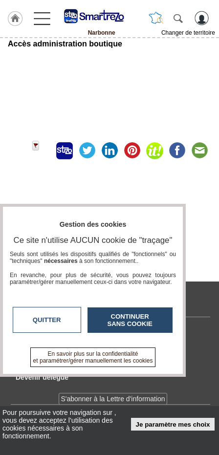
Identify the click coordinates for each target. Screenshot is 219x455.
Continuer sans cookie (130, 320)
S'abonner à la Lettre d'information (113, 399)
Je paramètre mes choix (173, 424)
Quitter (47, 320)
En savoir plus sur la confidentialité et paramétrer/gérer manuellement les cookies (93, 357)
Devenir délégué (42, 377)
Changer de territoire (188, 32)
